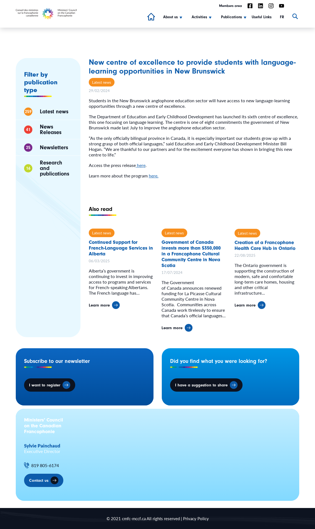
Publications (231, 17)
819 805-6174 (45, 465)
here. (153, 175)
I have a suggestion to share (201, 385)
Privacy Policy (196, 518)
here (140, 165)
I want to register (44, 385)
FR (282, 17)
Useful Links (262, 17)
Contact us (38, 480)
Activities (199, 17)
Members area (230, 5)
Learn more (99, 308)
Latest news (101, 82)
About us (170, 17)
